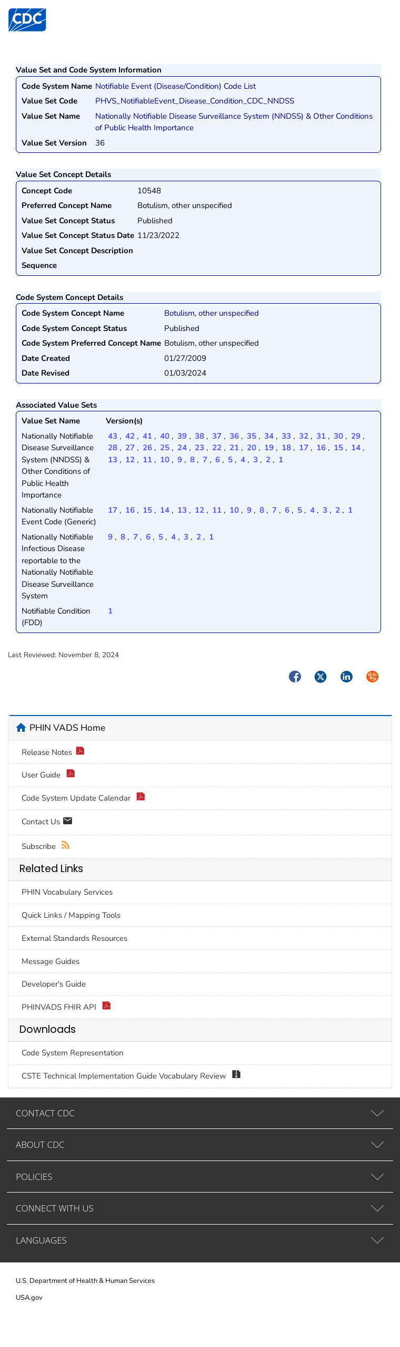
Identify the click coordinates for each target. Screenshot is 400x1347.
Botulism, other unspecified (211, 313)
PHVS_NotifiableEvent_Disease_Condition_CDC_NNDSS (194, 101)
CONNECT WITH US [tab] (55, 1208)
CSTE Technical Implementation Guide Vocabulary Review (131, 1076)
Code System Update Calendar (83, 798)
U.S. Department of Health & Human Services (85, 1281)
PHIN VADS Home (67, 727)
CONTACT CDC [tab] (45, 1113)
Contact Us (47, 822)
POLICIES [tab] (34, 1176)
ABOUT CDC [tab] (40, 1144)
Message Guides (50, 961)
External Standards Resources (74, 938)
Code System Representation (73, 1053)
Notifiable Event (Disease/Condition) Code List (175, 86)
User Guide (48, 775)
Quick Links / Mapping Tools (71, 915)
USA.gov (29, 1297)
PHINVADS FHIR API (66, 1007)
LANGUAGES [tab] (41, 1240)
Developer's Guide (54, 984)
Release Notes (53, 753)
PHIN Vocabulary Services (67, 892)
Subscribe (46, 847)
